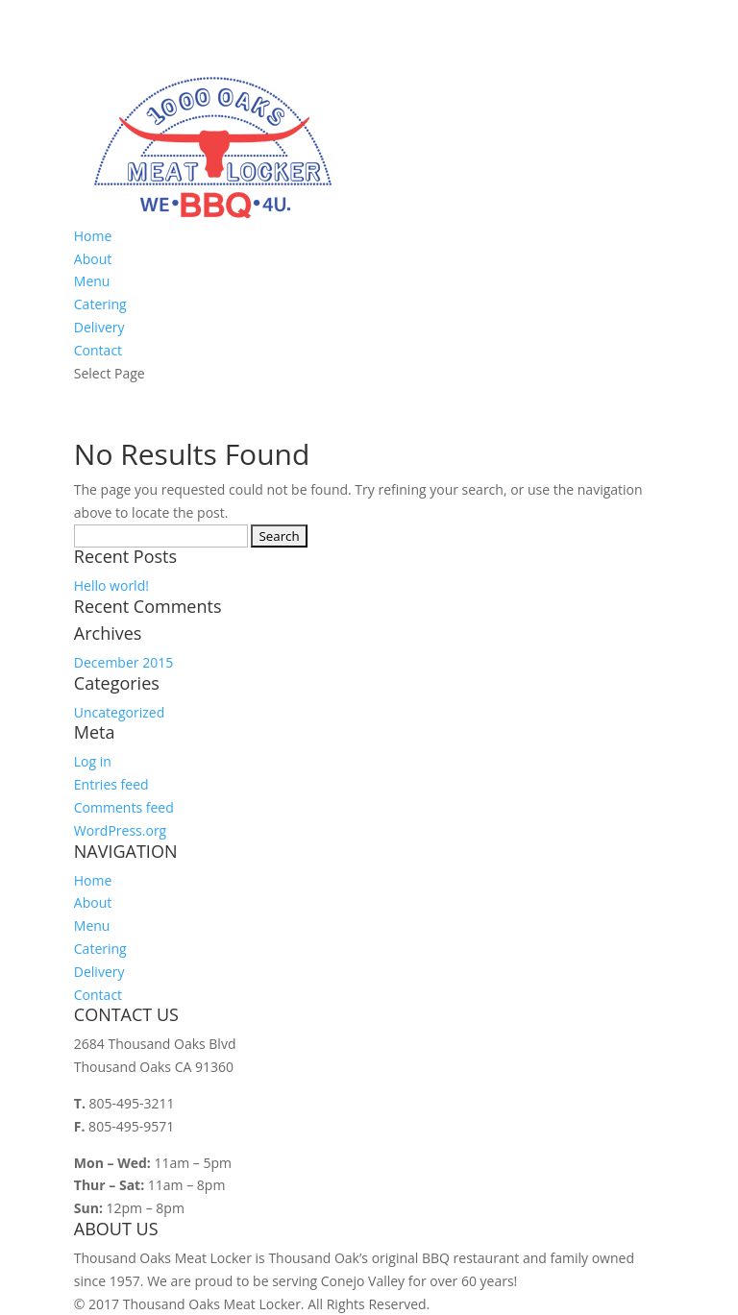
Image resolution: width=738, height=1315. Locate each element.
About (92, 259)
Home (93, 236)
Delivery (99, 327)
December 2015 (123, 662)
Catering (100, 304)
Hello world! (111, 585)
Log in (92, 761)
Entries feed (111, 784)
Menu (92, 281)
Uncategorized (119, 712)
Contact (98, 350)
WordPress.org (120, 830)
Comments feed (124, 807)
